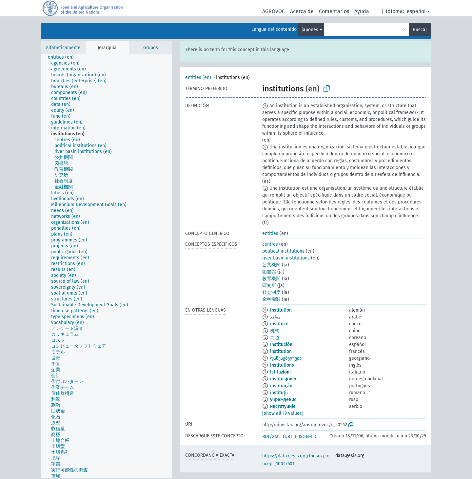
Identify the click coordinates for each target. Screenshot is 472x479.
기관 (274, 337)
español (416, 11)
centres (270, 244)
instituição (281, 386)
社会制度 (271, 292)
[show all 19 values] (283, 413)
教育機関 (271, 278)
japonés (310, 29)
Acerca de (302, 11)
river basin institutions (286, 258)
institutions (282, 365)
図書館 (269, 272)
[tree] (106, 266)
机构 (274, 331)
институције (283, 406)
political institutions (283, 251)
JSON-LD (307, 436)
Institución (281, 344)
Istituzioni (280, 372)
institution (281, 351)
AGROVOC (273, 11)
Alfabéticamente (63, 47)
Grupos (150, 47)
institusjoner (283, 379)
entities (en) (198, 77)
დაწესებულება (286, 358)
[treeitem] (64, 57)
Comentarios (334, 11)
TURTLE (289, 436)
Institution (281, 310)
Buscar (420, 29)
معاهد (275, 317)
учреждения (283, 399)
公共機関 (271, 265)
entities (270, 233)
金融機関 (271, 299)
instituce (279, 324)
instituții (279, 392)
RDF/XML (271, 436)
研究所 (269, 285)
